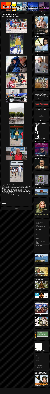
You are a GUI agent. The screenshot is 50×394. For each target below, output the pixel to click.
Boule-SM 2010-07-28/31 (9, 14)
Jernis (37, 225)
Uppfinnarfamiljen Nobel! (39, 230)
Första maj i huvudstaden (39, 222)
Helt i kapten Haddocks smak (40, 226)
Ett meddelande (38, 237)
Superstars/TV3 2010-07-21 (39, 363)
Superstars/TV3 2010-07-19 (39, 362)
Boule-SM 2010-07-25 (38, 365)
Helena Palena (38, 229)
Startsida (16, 208)
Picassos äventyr (37, 360)
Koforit (37, 221)
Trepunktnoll (38, 249)
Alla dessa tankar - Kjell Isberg (41, 233)
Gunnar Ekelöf (37, 358)
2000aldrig (37, 240)
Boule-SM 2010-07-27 (38, 367)
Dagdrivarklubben (39, 245)
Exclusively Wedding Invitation (40, 246)
